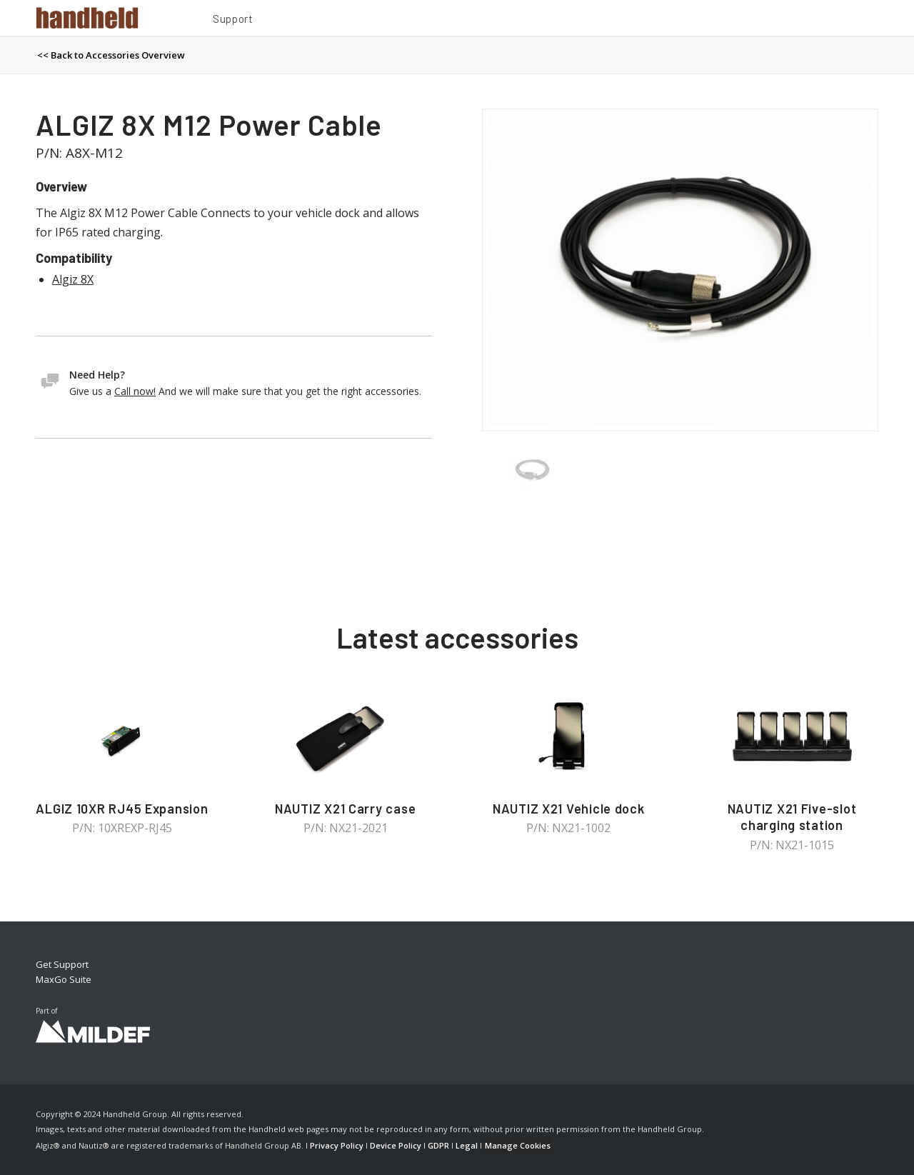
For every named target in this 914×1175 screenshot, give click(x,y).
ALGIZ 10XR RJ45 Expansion (122, 808)
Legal (467, 1145)
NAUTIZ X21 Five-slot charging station (792, 817)
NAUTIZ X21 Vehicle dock (569, 808)
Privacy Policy (336, 1145)
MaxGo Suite (63, 979)
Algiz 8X (73, 279)
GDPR (438, 1145)
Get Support (62, 964)
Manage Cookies (518, 1145)
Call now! (135, 391)
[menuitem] (233, 21)
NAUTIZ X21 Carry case (345, 808)
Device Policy (395, 1145)
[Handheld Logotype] (87, 18)
